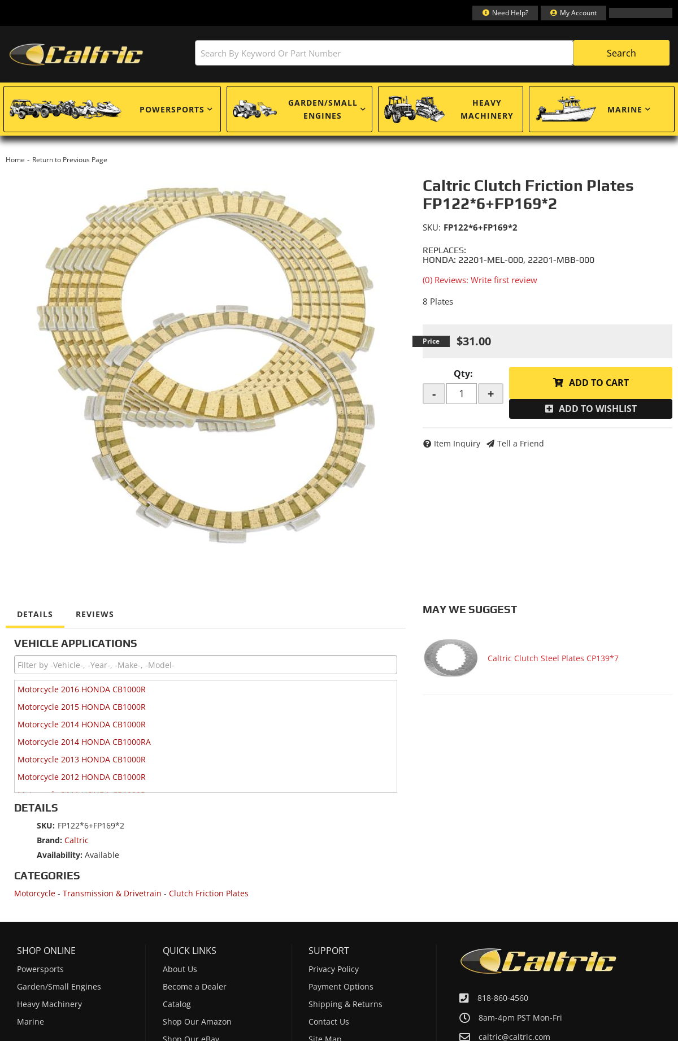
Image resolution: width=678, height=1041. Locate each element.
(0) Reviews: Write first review (480, 279)
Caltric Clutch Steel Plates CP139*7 (553, 658)
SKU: (432, 227)
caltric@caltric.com (514, 1037)
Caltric (76, 840)
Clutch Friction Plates (209, 893)
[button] (432, 53)
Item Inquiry (457, 443)
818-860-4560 (502, 997)
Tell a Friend (520, 443)
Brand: (49, 840)
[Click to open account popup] (573, 13)
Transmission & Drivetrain (112, 893)
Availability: (59, 854)
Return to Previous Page (69, 159)
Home (15, 159)
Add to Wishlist (598, 408)
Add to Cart (599, 382)
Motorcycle (34, 893)
